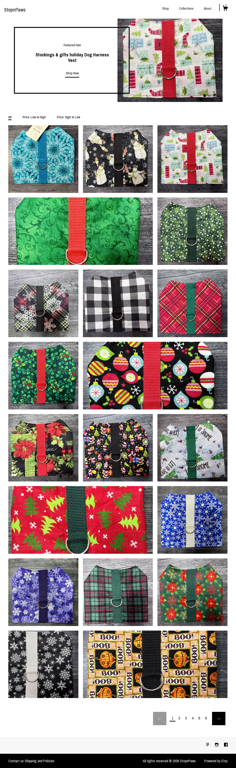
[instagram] (217, 745)
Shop (165, 8)
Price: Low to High (34, 117)
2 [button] (209, 95)
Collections (186, 8)
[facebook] (226, 745)
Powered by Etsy (216, 760)
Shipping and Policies (39, 760)
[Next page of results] (218, 718)
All (10, 117)
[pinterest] (208, 745)
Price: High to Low (68, 117)
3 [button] (214, 95)
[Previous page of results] (159, 718)
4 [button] (218, 95)
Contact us (16, 760)
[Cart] (225, 8)
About (207, 8)
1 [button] (205, 95)
